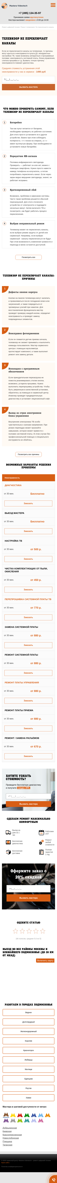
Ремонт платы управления (22, 682)
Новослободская (11, 1138)
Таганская (7, 1145)
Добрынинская (10, 1128)
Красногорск (28, 1050)
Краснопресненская (12, 1135)
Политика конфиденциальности (11, 1166)
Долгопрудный (28, 1022)
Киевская (7, 1131)
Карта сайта (5, 1162)
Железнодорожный (28, 1031)
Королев (28, 1041)
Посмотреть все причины (28, 454)
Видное (28, 1012)
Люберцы (28, 1060)
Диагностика (13, 485)
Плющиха (7, 1141)
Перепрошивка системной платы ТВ (28, 599)
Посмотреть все (28, 257)
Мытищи (28, 1069)
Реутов (29, 1088)
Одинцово (28, 1079)
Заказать (28, 503)
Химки (28, 1098)
